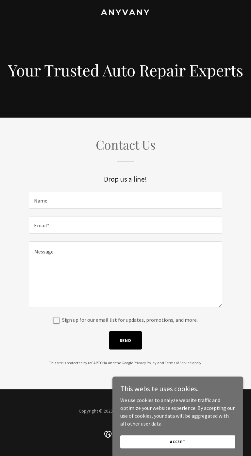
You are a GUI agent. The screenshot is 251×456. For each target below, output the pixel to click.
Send (126, 340)
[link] (125, 13)
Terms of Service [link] (178, 362)
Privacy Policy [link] (145, 362)
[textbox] (125, 200)
